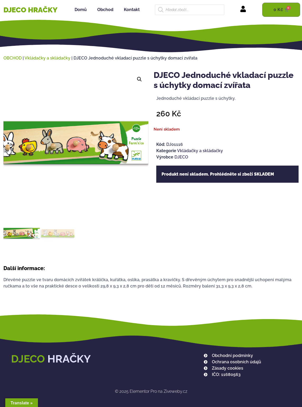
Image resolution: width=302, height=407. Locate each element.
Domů (81, 9)
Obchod (105, 9)
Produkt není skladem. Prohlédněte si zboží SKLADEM (218, 174)
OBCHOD (12, 58)
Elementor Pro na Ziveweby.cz (151, 391)
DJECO (181, 157)
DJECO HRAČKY (30, 10)
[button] (139, 79)
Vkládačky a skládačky (47, 58)
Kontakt (132, 9)
